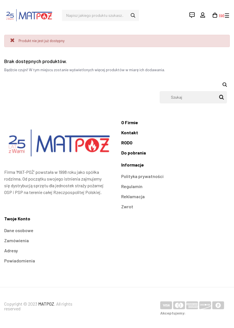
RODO (126, 142)
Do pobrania (133, 152)
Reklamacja (133, 196)
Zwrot (127, 206)
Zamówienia (16, 240)
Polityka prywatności (142, 176)
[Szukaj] (193, 97)
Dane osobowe (18, 230)
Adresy (11, 250)
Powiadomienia (19, 260)
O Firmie (129, 122)
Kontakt (129, 132)
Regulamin (132, 186)
